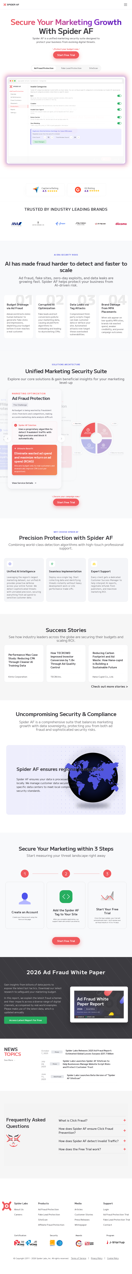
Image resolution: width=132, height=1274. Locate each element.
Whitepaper (81, 1225)
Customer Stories (84, 1214)
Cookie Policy (113, 1258)
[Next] (61, 438)
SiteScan (43, 1220)
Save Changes (39, 143)
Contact (107, 1225)
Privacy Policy (96, 1258)
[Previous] (7, 438)
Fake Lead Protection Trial (116, 1220)
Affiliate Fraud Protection (51, 1225)
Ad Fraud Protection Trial (116, 1214)
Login (106, 1209)
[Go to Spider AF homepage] (11, 4)
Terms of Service (78, 1258)
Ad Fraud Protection (48, 1209)
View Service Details (24, 482)
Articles (78, 1209)
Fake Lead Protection (49, 1214)
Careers (18, 1214)
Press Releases (82, 1220)
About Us (18, 1209)
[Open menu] (125, 4)
